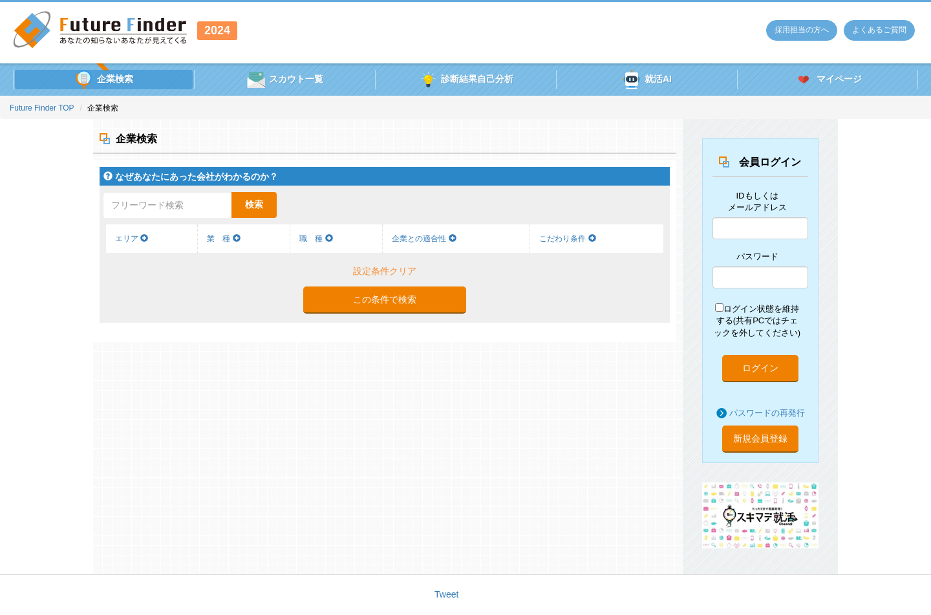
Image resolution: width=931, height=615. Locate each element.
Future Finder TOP (42, 108)
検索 (254, 204)
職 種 (315, 238)
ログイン (760, 368)
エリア (131, 238)
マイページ (828, 79)
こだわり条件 (567, 238)
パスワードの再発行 (767, 413)
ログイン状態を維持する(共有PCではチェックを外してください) (757, 320)
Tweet (446, 594)
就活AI (647, 79)
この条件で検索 (384, 299)
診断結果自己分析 (465, 79)
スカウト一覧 (284, 79)
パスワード (757, 256)
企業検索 (103, 79)
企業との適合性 (424, 238)
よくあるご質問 (879, 29)
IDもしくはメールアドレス (757, 202)
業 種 (223, 238)
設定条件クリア (384, 271)
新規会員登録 (760, 438)
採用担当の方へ (802, 29)
